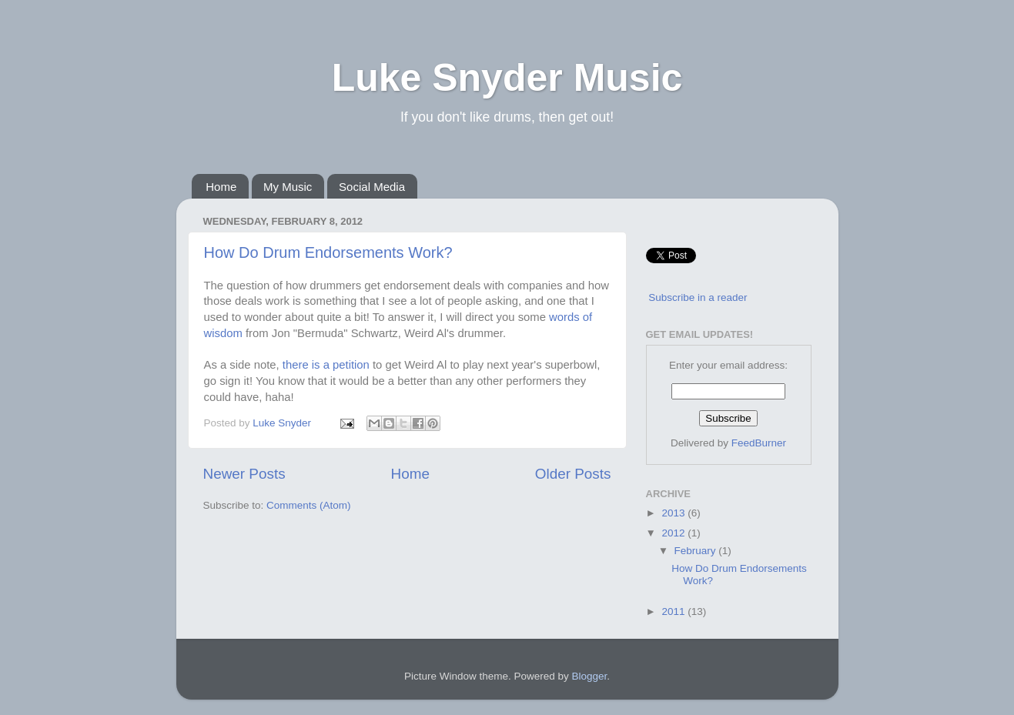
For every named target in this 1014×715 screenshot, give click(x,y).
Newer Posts (244, 474)
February (696, 550)
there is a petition (326, 365)
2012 (674, 533)
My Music (287, 186)
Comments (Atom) (308, 505)
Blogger (589, 676)
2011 (674, 611)
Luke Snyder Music (507, 77)
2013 (674, 513)
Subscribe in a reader (697, 297)
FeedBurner (758, 443)
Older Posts (573, 474)
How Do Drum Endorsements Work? (328, 252)
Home (221, 186)
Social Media (372, 186)
